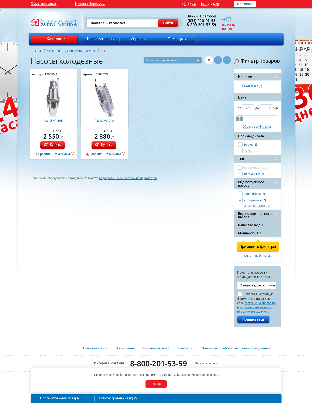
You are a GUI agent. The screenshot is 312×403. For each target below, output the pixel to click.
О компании (125, 348)
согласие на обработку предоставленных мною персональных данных (256, 307)
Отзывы (66, 153)
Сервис (139, 39)
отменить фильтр (257, 205)
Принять (155, 384)
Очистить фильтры (257, 255)
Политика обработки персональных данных (236, 348)
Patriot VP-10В (53, 120)
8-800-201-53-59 (158, 363)
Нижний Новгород (90, 3)
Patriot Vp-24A (104, 120)
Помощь (177, 39)
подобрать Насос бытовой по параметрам (128, 178)
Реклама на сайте (155, 348)
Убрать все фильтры (257, 126)
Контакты (185, 348)
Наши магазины (100, 39)
